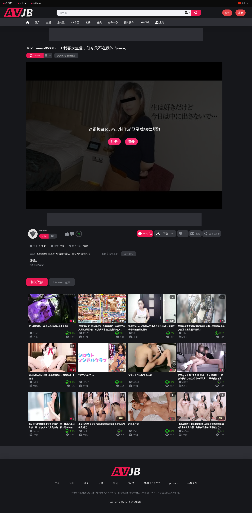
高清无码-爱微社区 (66, 55)
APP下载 (144, 22)
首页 (28, 22)
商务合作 (192, 483)
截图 (198, 233)
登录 (227, 12)
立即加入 (128, 253)
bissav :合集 (62, 282)
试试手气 (9, 3)
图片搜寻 (129, 22)
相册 (88, 22)
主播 (48, 22)
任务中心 (113, 22)
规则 (115, 483)
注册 (240, 12)
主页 (57, 483)
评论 (33, 260)
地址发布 (37, 3)
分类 (99, 22)
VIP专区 (75, 22)
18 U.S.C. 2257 (152, 483)
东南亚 (61, 22)
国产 (37, 22)
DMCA (131, 483)
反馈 (101, 483)
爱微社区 (123, 502)
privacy (173, 483)
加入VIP (22, 3)
